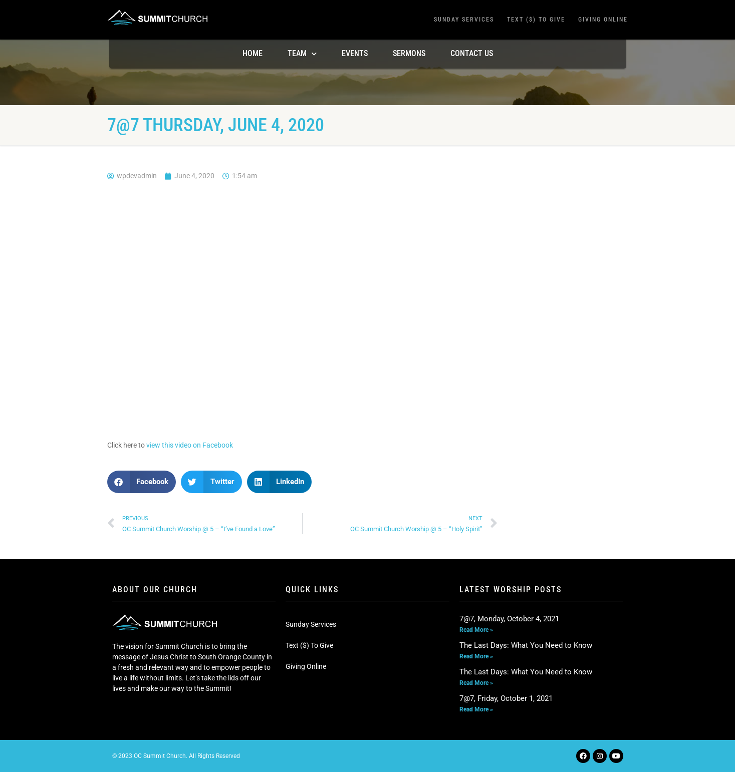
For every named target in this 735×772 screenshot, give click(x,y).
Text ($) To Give (536, 19)
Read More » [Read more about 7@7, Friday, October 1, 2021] (476, 709)
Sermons (409, 53)
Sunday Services (464, 19)
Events (355, 53)
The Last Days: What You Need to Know (525, 645)
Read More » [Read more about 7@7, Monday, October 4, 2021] (476, 629)
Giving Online (603, 19)
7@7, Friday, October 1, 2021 (506, 698)
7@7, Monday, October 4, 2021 (509, 618)
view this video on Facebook (189, 445)
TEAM (302, 54)
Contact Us (471, 53)
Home (252, 53)
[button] (141, 482)
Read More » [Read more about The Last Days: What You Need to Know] (476, 656)
